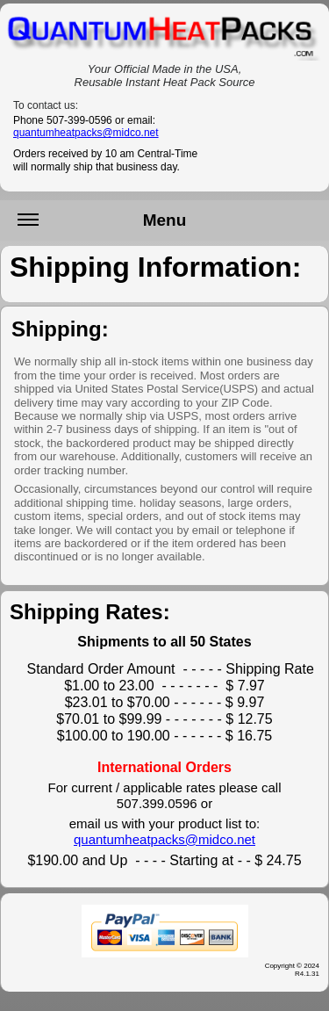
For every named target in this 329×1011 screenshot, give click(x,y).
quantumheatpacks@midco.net (86, 132)
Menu (102, 225)
